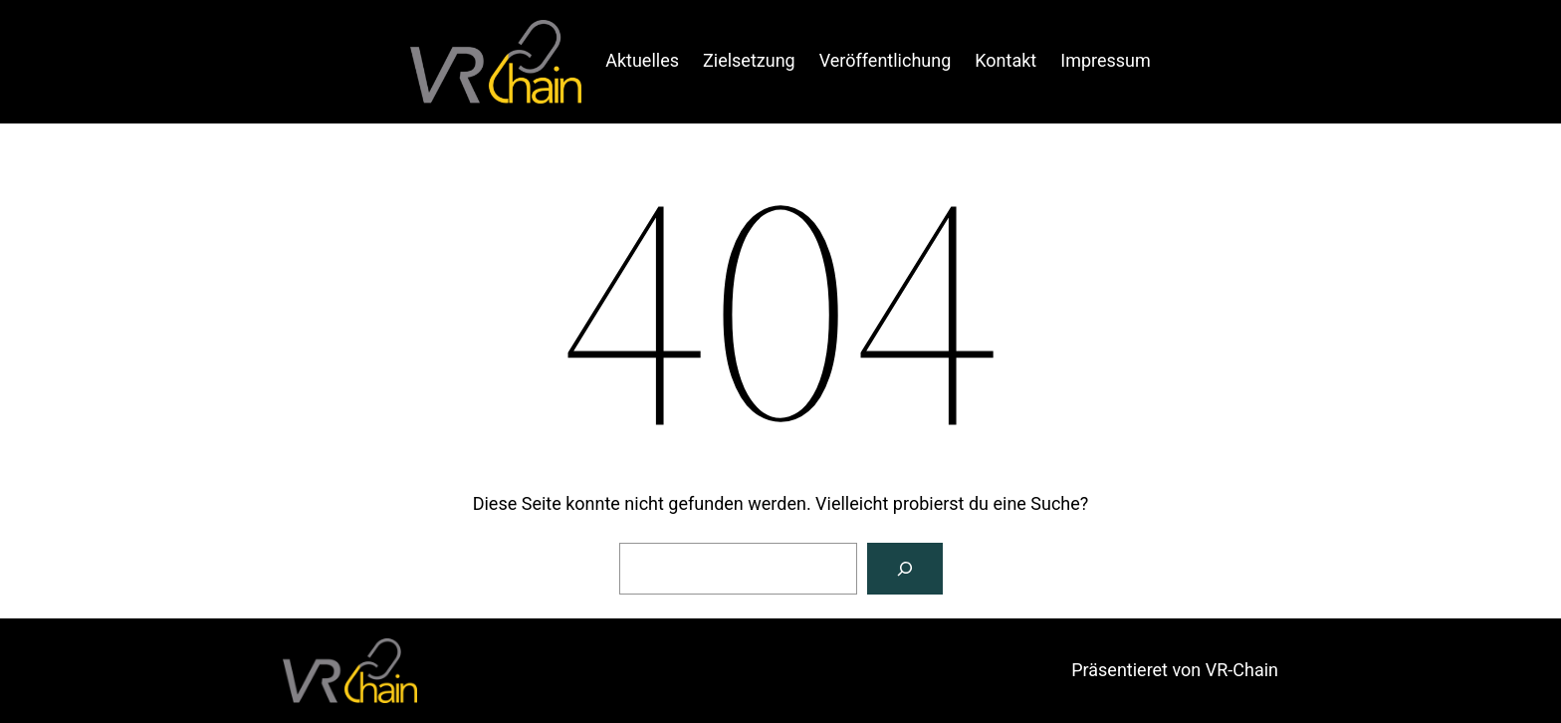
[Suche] (905, 569)
